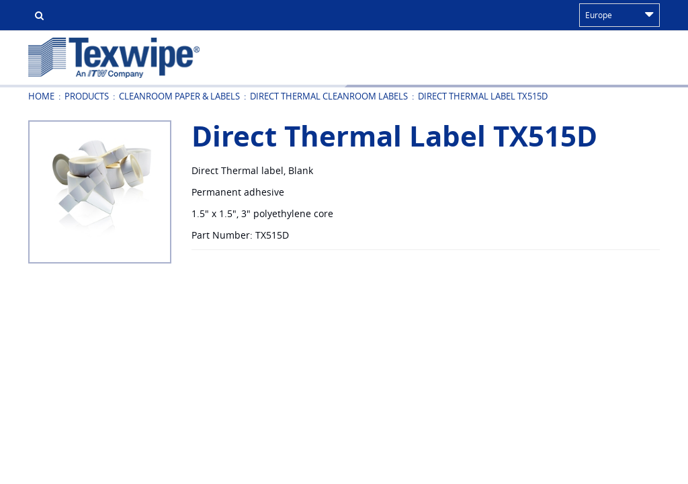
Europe (619, 15)
